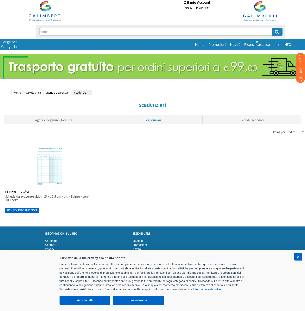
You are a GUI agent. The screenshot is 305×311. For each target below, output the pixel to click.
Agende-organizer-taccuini (53, 120)
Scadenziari (153, 120)
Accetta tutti (85, 300)
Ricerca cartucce (257, 44)
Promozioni (217, 44)
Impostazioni (138, 300)
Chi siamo (51, 241)
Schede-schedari (252, 120)
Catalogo (138, 241)
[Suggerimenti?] (297, 61)
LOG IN (188, 8)
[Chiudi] (298, 257)
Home (200, 44)
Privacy (49, 249)
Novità (235, 44)
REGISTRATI (203, 8)
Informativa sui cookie (207, 289)
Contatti (50, 245)
